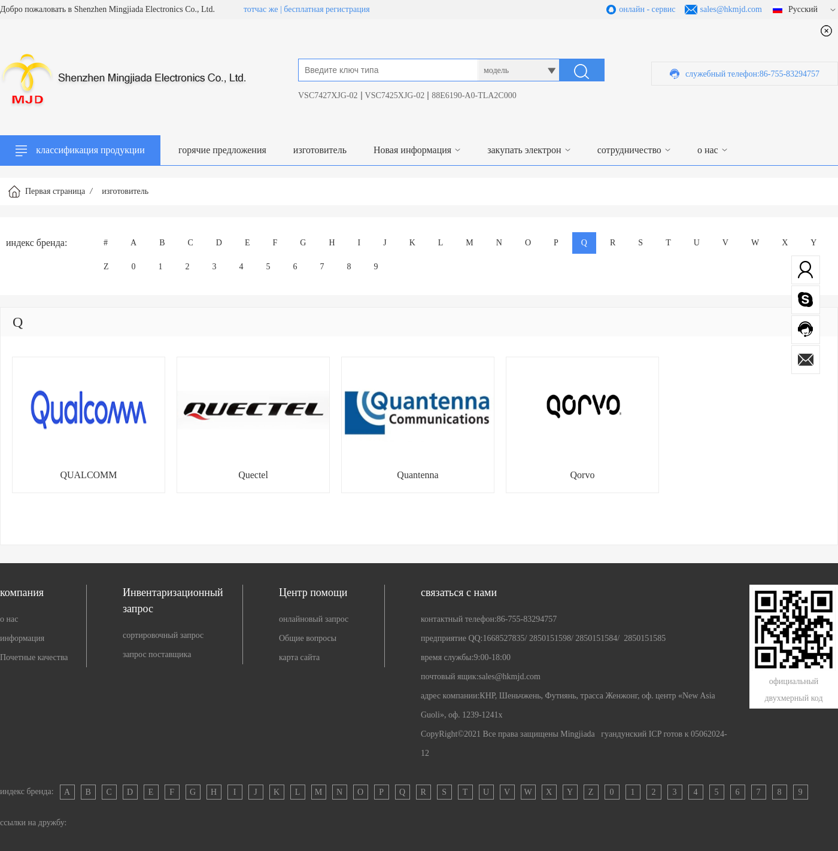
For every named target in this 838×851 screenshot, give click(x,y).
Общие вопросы (307, 638)
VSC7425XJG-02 (395, 95)
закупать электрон (524, 150)
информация (22, 638)
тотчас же (261, 9)
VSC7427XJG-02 (328, 95)
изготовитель (320, 150)
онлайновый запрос (313, 619)
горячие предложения (222, 150)
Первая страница (55, 191)
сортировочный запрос (163, 635)
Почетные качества (34, 657)
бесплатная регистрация (326, 9)
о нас (707, 150)
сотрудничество (629, 150)
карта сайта (299, 657)
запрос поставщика (157, 654)
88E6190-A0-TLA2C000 (474, 95)
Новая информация (412, 150)
